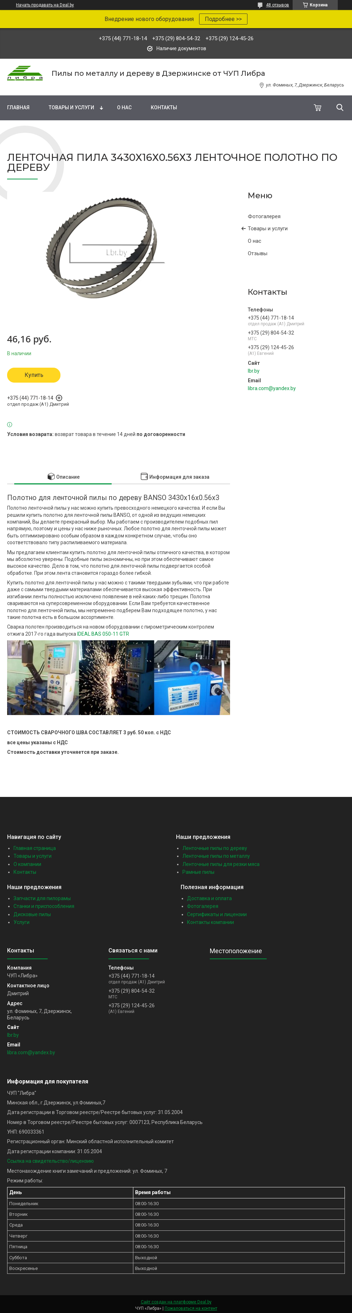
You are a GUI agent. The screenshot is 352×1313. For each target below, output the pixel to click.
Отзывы (257, 253)
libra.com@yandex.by (272, 388)
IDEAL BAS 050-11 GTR (103, 634)
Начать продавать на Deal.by (45, 4)
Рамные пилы (198, 872)
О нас (124, 107)
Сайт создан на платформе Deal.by (176, 1301)
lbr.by (254, 371)
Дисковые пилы (32, 914)
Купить (34, 375)
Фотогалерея (264, 216)
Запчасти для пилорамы (42, 898)
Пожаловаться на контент (191, 1308)
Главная (18, 107)
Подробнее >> (223, 19)
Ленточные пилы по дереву (214, 848)
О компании (27, 864)
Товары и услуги (71, 107)
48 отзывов (277, 4)
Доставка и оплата (209, 898)
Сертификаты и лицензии (217, 914)
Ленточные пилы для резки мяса (221, 864)
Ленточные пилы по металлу (216, 856)
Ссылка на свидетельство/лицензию (50, 1161)
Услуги (22, 922)
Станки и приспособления (44, 906)
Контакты (164, 107)
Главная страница (35, 848)
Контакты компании (210, 922)
